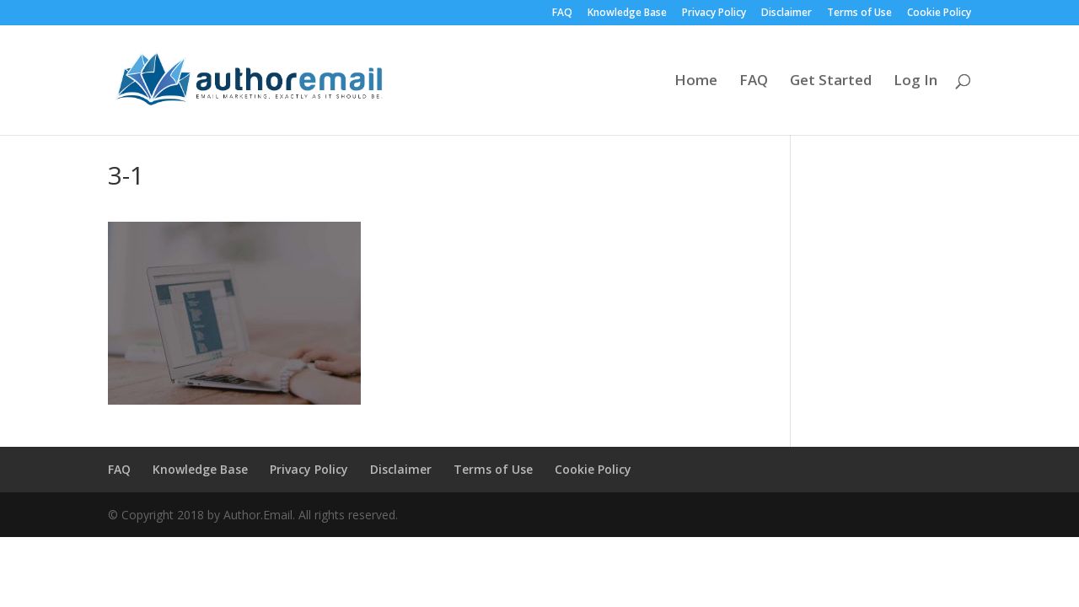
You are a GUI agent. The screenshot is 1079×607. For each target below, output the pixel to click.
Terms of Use (859, 13)
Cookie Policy (939, 13)
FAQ (562, 13)
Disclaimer (786, 13)
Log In (915, 81)
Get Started (831, 81)
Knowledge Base (627, 13)
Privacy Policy (714, 13)
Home (695, 81)
